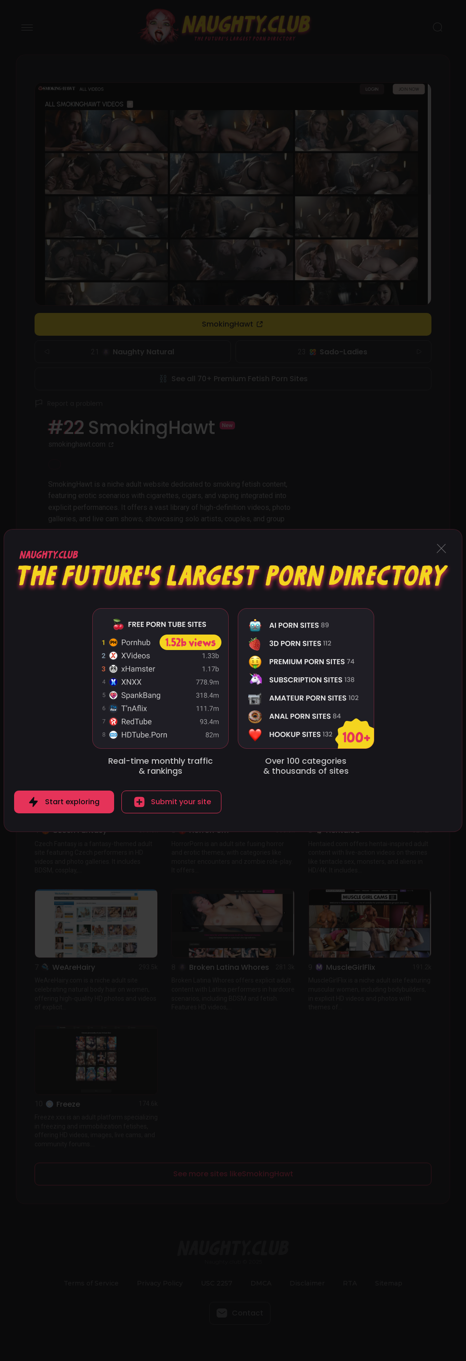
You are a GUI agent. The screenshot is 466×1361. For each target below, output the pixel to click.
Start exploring (72, 801)
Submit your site (181, 801)
